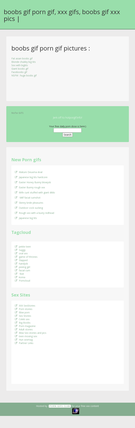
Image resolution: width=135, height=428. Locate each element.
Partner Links (24, 343)
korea (20, 277)
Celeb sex (22, 319)
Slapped (21, 260)
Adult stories (24, 329)
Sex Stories (23, 315)
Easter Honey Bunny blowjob (33, 182)
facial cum (22, 270)
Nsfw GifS (17, 112)
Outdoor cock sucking (29, 207)
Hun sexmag (24, 339)
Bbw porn (22, 312)
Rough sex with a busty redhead (34, 213)
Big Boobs (22, 322)
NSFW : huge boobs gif (24, 75)
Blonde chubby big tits (23, 61)
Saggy (20, 250)
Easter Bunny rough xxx (30, 187)
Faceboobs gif (19, 72)
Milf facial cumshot (28, 197)
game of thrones (26, 256)
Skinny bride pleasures (29, 202)
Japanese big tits (26, 218)
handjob (21, 263)
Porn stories (23, 309)
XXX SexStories (25, 305)
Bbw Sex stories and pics (30, 332)
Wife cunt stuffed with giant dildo (35, 192)
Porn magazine (25, 326)
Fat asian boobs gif (22, 58)
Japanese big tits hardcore (31, 177)
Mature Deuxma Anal (28, 172)
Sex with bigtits (19, 65)
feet (19, 273)
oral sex (21, 253)
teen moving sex (26, 336)
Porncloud (22, 280)
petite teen (23, 246)
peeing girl (22, 267)
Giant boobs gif (19, 68)
